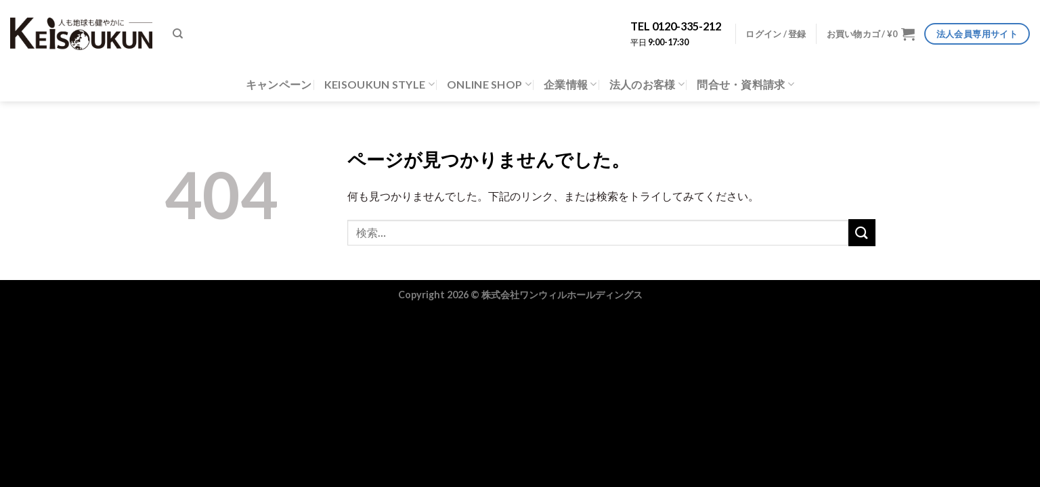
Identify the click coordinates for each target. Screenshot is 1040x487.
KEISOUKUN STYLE (379, 84)
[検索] (178, 34)
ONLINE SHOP (489, 84)
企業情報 (570, 84)
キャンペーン (279, 84)
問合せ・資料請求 (745, 84)
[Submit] (861, 232)
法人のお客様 (647, 84)
